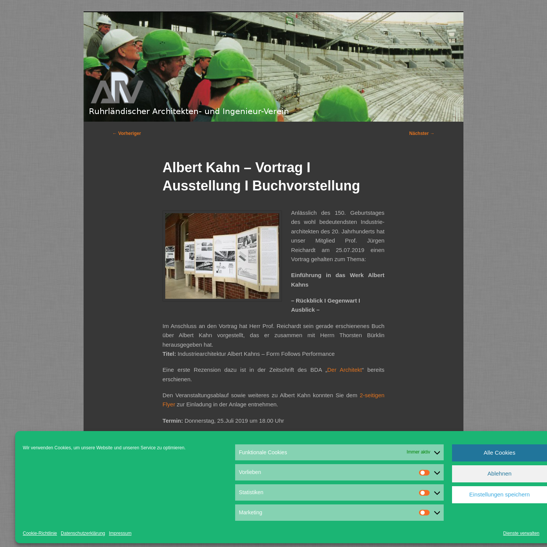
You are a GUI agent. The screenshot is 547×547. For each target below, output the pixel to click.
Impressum (120, 533)
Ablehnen (499, 473)
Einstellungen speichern (499, 494)
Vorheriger (126, 133)
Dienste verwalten (521, 533)
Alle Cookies (499, 452)
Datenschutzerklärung (83, 533)
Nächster (422, 133)
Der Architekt (344, 369)
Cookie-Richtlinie (40, 533)
